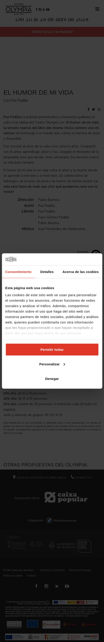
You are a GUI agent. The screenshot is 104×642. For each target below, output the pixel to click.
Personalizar (52, 364)
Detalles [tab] (46, 271)
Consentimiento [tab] (18, 271)
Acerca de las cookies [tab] (80, 271)
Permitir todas (52, 349)
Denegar (52, 378)
